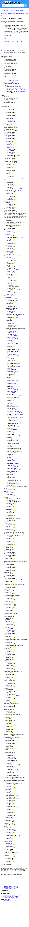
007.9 (15, 290)
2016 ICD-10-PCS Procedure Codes (11, 917)
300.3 (14, 352)
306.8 (11, 348)
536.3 (13, 121)
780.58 (15, 431)
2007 (15, 909)
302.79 (19, 420)
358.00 (12, 726)
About (5, 912)
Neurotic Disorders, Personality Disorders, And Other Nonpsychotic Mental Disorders (14, 12)
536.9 (16, 266)
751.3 (13, 240)
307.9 (11, 394)
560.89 (22, 241)
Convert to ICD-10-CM (6, 51)
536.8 (11, 119)
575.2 (6, 182)
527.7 (10, 759)
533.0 (21, 92)
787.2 (11, 563)
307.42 (16, 428)
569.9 (10, 262)
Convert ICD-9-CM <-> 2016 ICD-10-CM (11, 916)
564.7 (10, 238)
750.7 (14, 187)
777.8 (16, 306)
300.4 (13, 355)
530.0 (19, 87)
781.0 (6, 800)
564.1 (10, 697)
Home (2, 9)
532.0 (20, 88)
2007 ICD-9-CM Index (17, 893)
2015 (20, 41)
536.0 (17, 115)
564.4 (23, 225)
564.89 (11, 143)
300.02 (16, 342)
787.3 (10, 569)
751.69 (15, 183)
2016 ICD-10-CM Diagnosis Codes (10, 915)
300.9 (24, 334)
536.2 (16, 81)
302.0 (20, 421)
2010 (8, 41)
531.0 (19, 90)
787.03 (10, 861)
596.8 (12, 177)
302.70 (16, 418)
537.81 (16, 762)
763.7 (21, 191)
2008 (25, 40)
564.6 (12, 756)
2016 (5, 921)
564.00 (12, 171)
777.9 (16, 304)
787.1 (10, 605)
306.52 (16, 358)
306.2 (19, 350)
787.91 (6, 222)
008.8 (22, 853)
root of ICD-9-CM (6, 893)
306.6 (17, 363)
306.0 (16, 345)
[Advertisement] (12, 46)
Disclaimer (15, 912)
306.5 (12, 885)
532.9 (24, 88)
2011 (10, 41)
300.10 (13, 380)
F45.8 (15, 52)
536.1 (11, 246)
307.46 (15, 434)
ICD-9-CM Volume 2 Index (7, 105)
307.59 (13, 344)
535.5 (9, 585)
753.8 (14, 179)
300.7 (16, 379)
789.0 (13, 160)
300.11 (14, 82)
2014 (18, 41)
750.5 (18, 827)
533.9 (25, 92)
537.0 (16, 825)
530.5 (13, 271)
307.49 (19, 432)
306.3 (13, 353)
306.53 (14, 391)
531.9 (22, 90)
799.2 (14, 696)
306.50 (19, 372)
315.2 (12, 385)
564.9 (17, 84)
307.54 (16, 93)
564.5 (12, 224)
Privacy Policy (9, 912)
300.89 (15, 402)
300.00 (12, 339)
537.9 (18, 295)
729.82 (11, 204)
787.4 (13, 646)
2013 (15, 41)
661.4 (11, 190)
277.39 (13, 276)
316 (12, 84)
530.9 (12, 270)
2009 (5, 41)
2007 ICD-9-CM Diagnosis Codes (12, 9)
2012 (13, 41)
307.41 (21, 426)
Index (7, 906)
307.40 (12, 425)
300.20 (12, 409)
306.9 (15, 368)
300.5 (12, 347)
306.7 (10, 364)
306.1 (14, 337)
